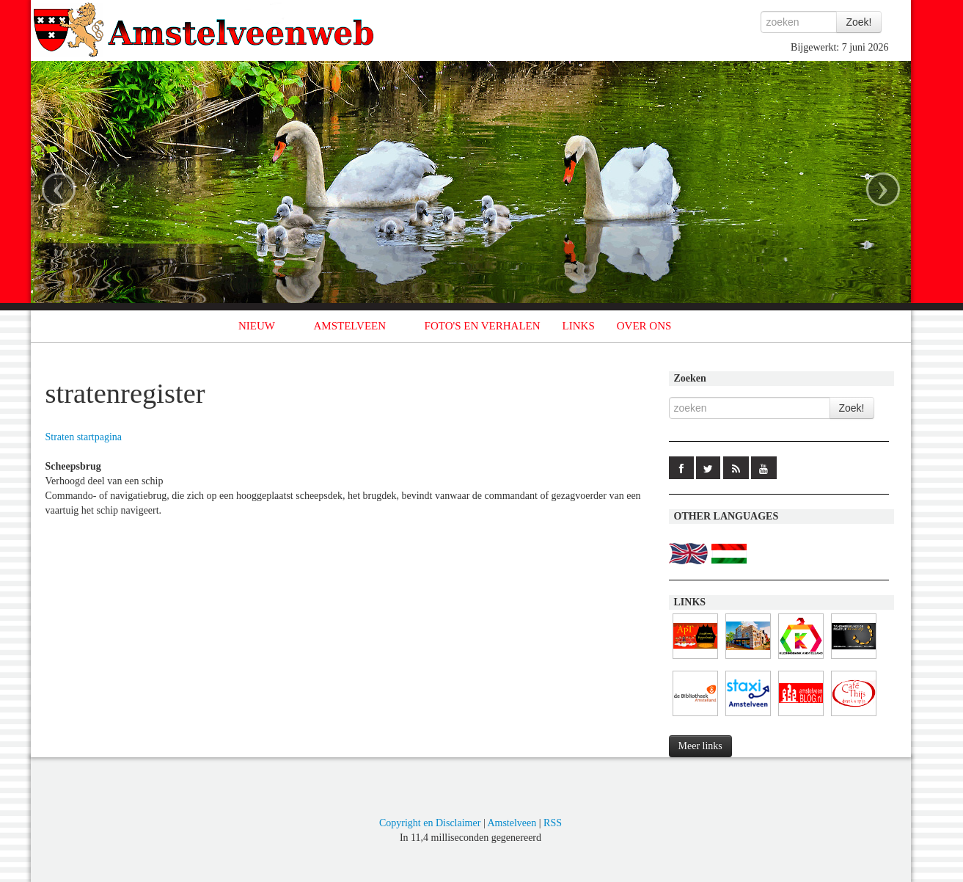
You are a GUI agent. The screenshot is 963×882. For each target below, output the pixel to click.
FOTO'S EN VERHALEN (483, 326)
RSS (552, 822)
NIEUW (256, 326)
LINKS (579, 326)
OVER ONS (644, 326)
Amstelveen (511, 822)
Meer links (700, 745)
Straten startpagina (83, 436)
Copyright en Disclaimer (429, 822)
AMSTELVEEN (349, 326)
